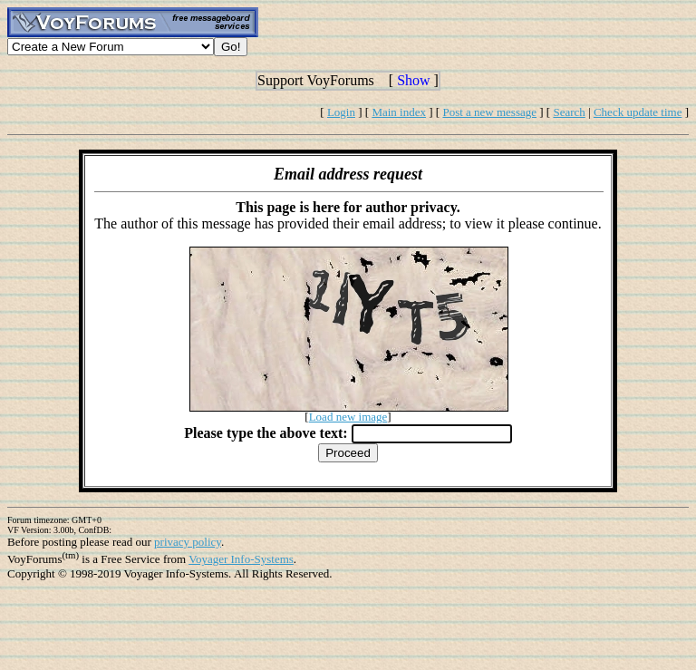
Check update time (638, 112)
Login (341, 112)
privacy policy (187, 542)
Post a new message (489, 112)
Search (569, 112)
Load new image (348, 416)
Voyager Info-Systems (241, 559)
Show (413, 80)
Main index (399, 112)
